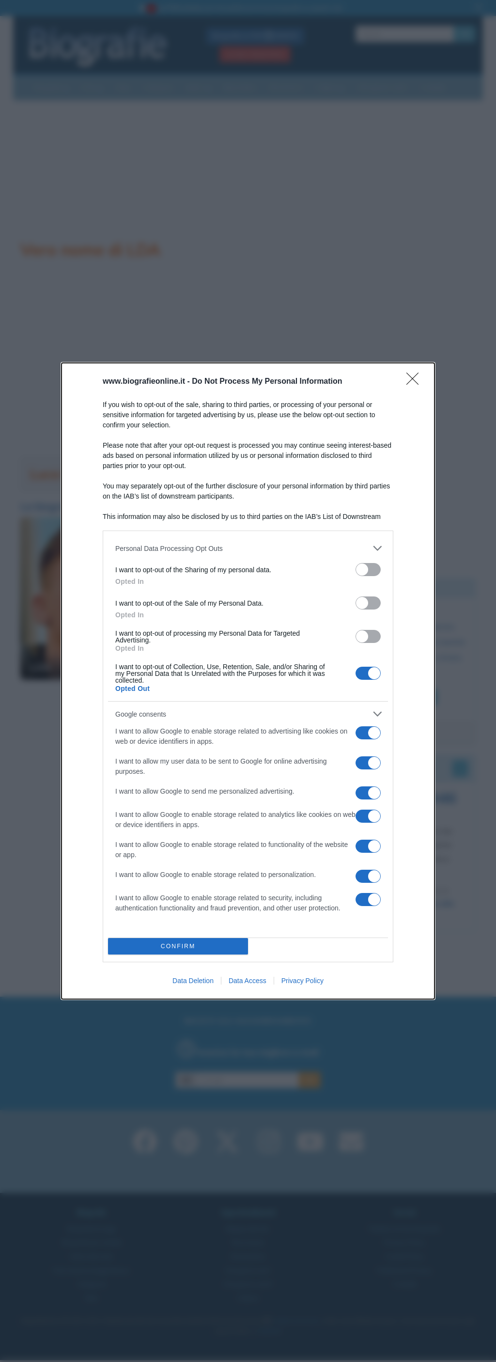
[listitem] (248, 548)
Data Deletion (193, 981)
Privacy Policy (302, 981)
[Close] (415, 382)
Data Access (247, 981)
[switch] (368, 569)
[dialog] (248, 681)
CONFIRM (178, 946)
